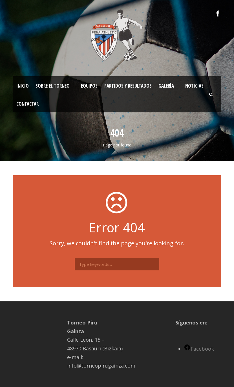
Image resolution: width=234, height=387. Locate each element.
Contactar (27, 104)
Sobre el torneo (53, 86)
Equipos (89, 86)
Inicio (22, 86)
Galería (166, 86)
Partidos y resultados (128, 86)
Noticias (194, 86)
